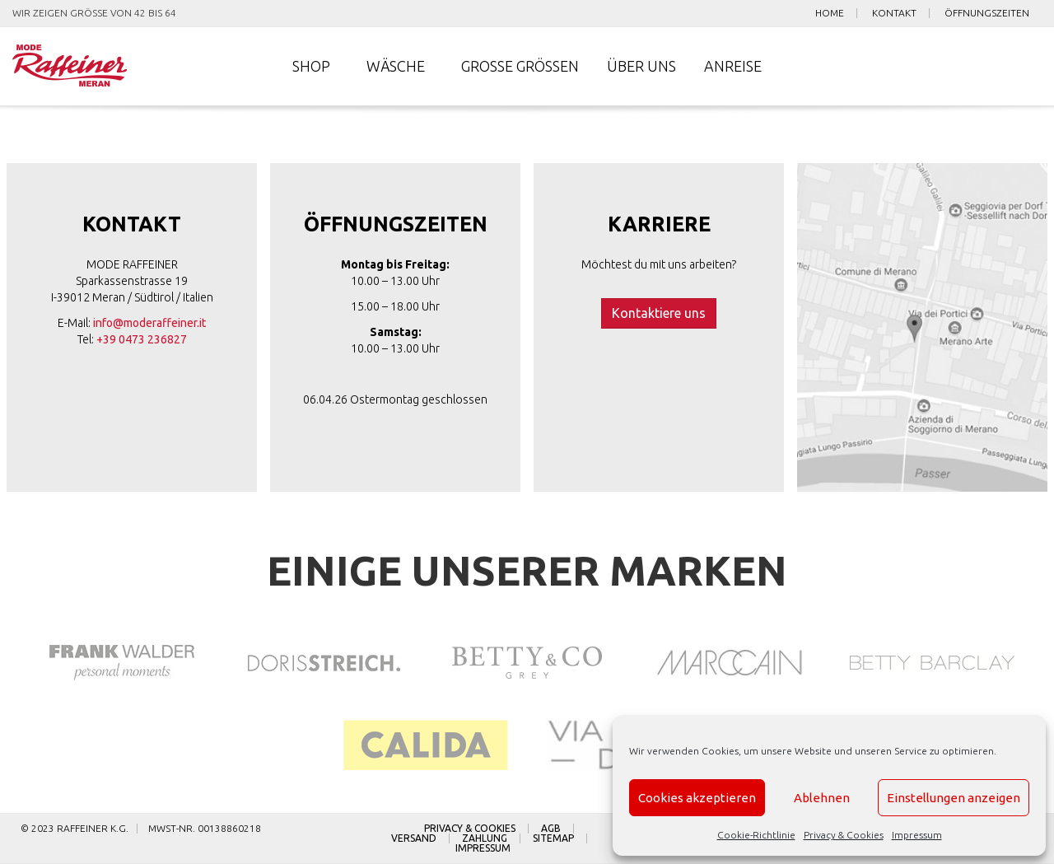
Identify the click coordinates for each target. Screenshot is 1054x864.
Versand (413, 838)
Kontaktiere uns (659, 313)
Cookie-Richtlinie (756, 834)
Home (829, 13)
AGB (551, 829)
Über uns (641, 66)
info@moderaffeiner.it (149, 322)
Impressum (917, 834)
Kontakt (894, 13)
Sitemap (553, 838)
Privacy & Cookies (844, 834)
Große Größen (520, 66)
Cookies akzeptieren (697, 798)
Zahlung (484, 838)
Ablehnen (822, 798)
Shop (311, 66)
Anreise (733, 66)
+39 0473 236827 (141, 339)
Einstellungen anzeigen (953, 798)
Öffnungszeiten (986, 13)
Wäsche (395, 66)
